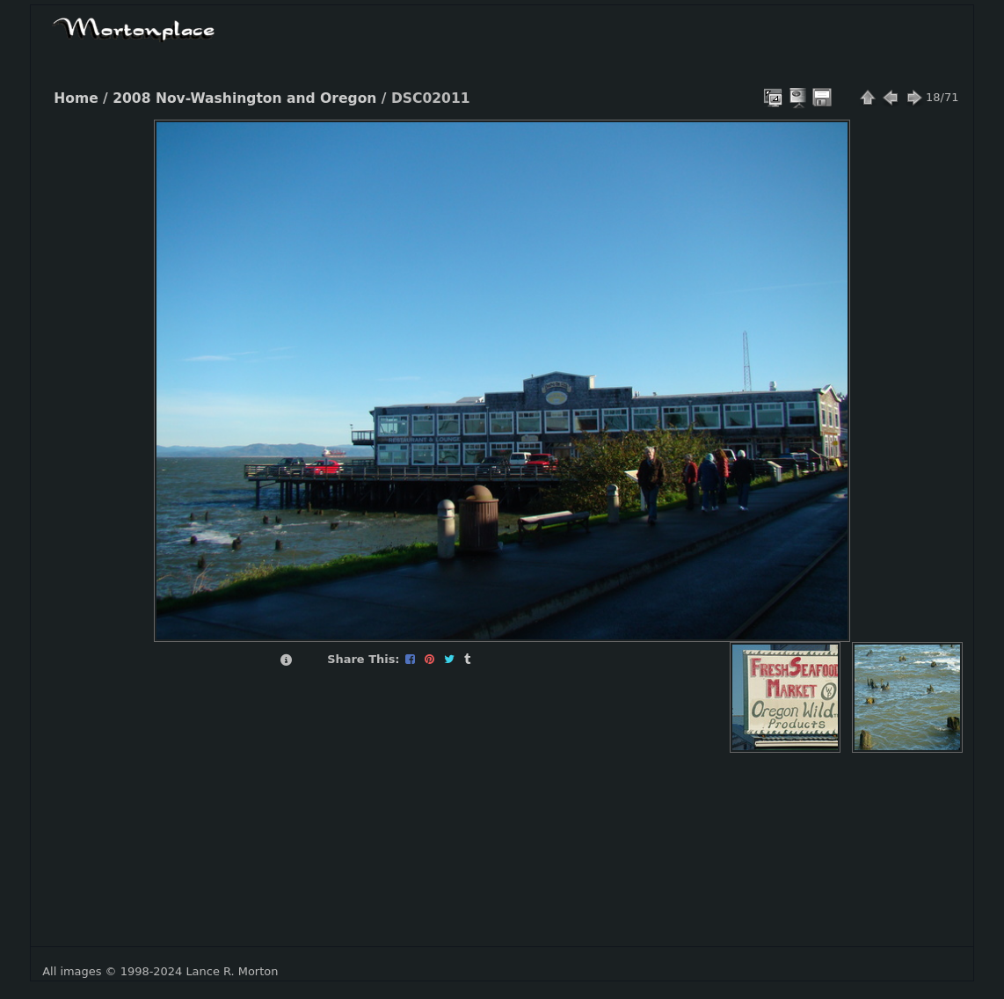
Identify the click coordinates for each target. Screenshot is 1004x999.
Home (76, 98)
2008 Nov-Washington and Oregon (244, 98)
